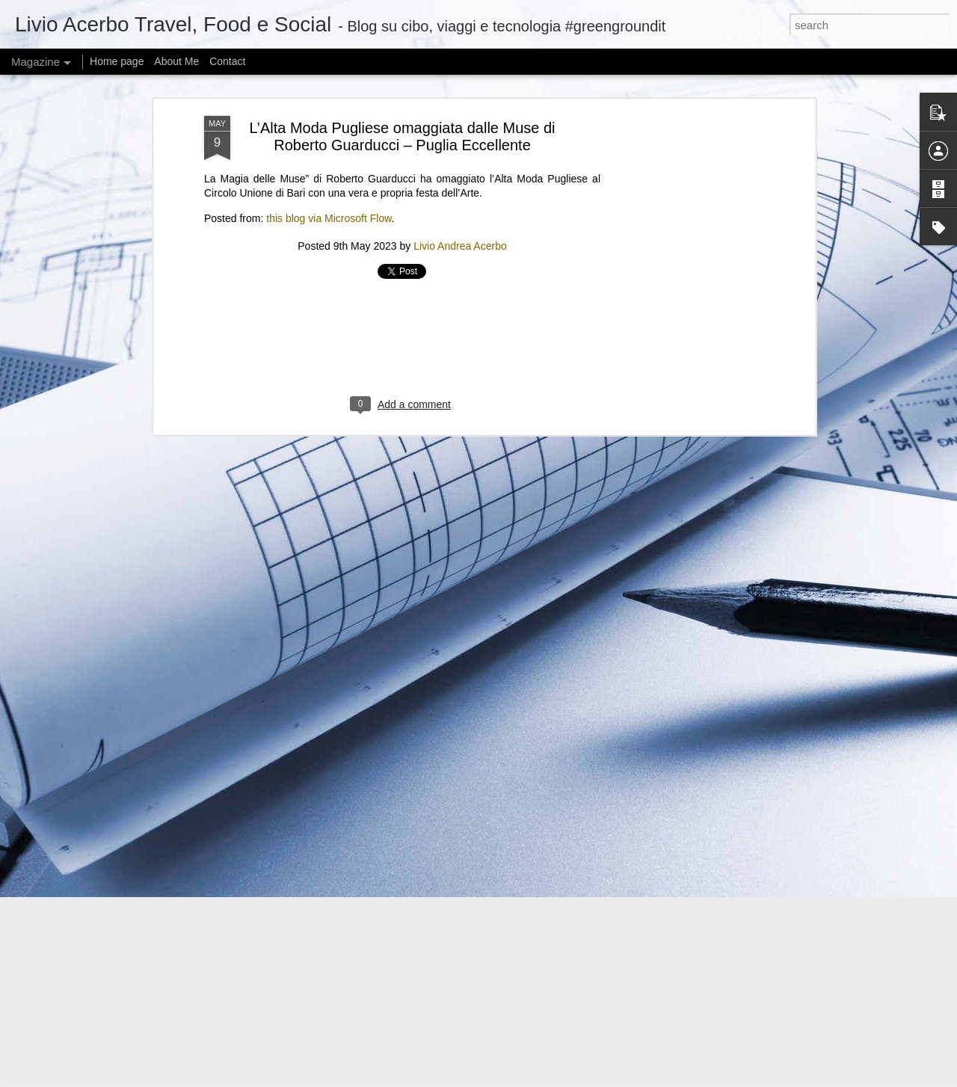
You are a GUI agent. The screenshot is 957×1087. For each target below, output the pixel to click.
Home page (117, 61)
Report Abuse (628, 1078)
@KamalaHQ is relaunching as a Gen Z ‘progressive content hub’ (333, 884)
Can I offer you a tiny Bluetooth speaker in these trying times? (323, 977)
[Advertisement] (402, 75)
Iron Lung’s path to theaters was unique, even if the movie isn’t (325, 792)
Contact (227, 61)
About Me (176, 61)
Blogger (584, 1078)
